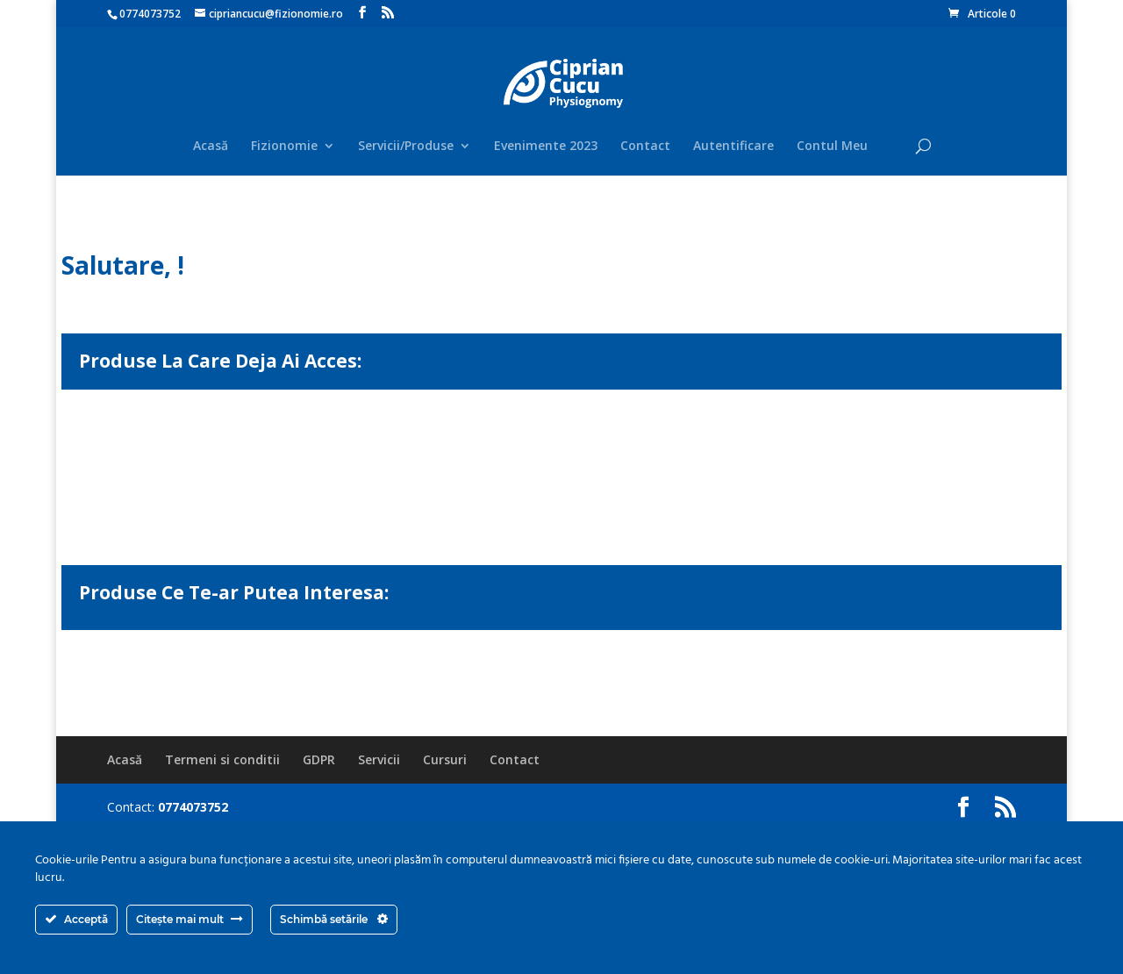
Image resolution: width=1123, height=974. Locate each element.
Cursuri (445, 759)
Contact (645, 147)
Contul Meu (832, 147)
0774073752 (150, 13)
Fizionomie (284, 147)
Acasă (210, 147)
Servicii (379, 759)
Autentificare (733, 147)
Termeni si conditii (222, 759)
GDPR (319, 759)
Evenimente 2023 (545, 147)
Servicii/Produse (406, 147)
